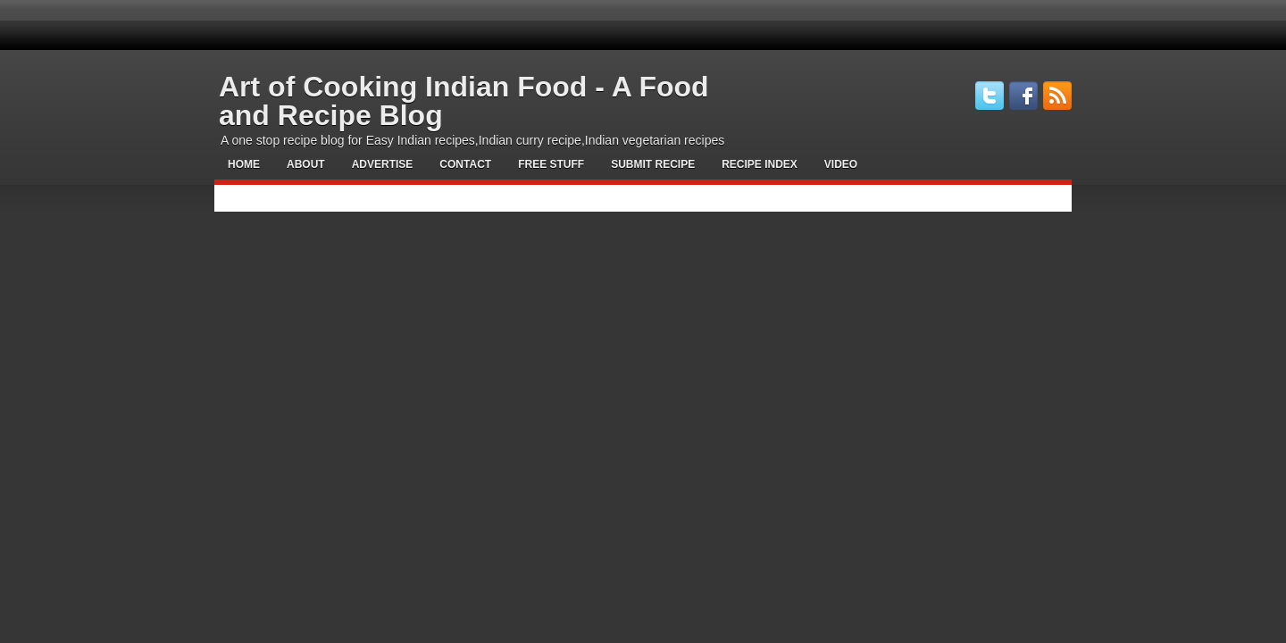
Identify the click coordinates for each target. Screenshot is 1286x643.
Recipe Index (759, 164)
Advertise (382, 164)
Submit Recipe (653, 164)
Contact (465, 164)
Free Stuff (551, 164)
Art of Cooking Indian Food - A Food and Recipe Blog (464, 101)
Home (244, 164)
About (306, 164)
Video (840, 164)
